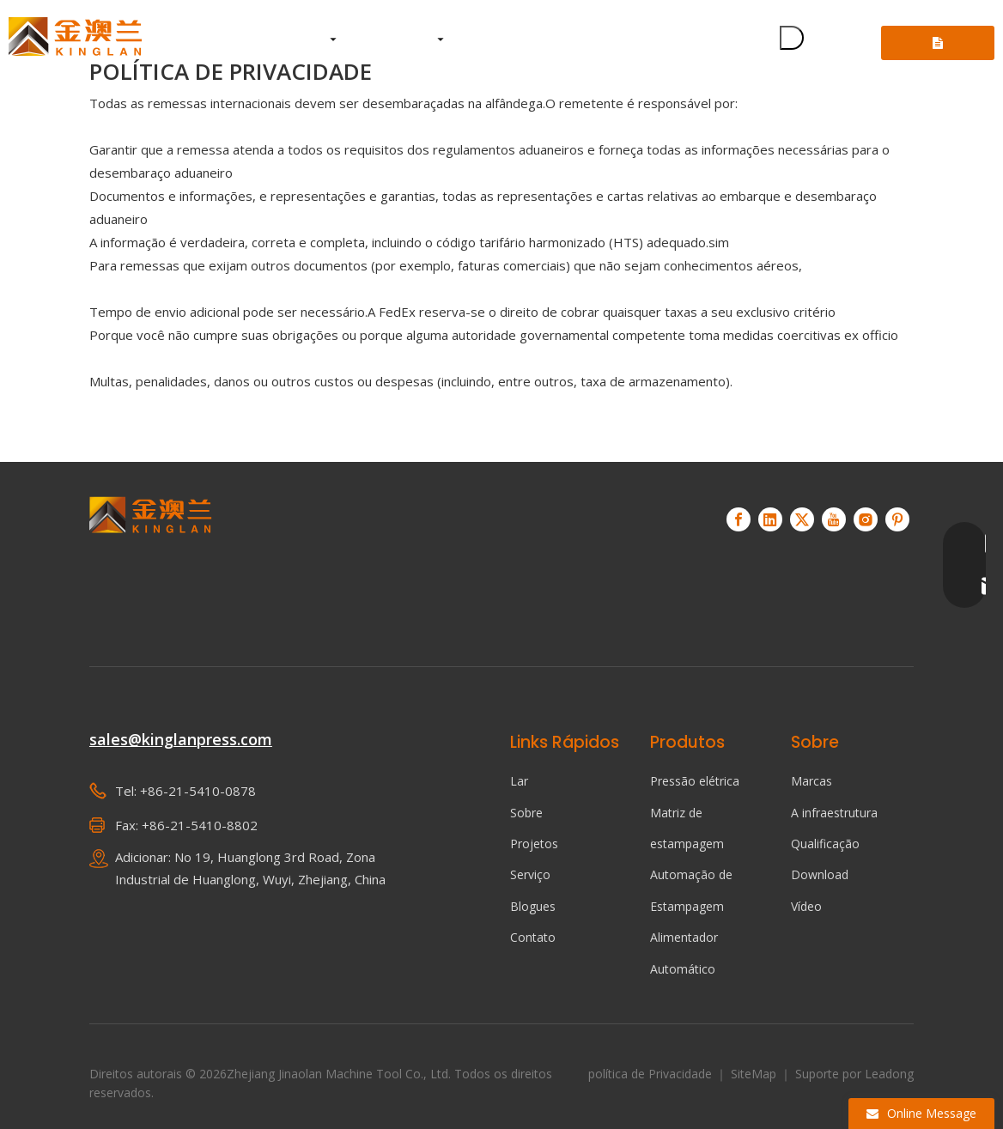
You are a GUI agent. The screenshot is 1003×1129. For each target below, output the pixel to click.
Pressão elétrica (694, 781)
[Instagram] (866, 519)
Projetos (534, 843)
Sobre (526, 812)
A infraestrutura (834, 812)
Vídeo (806, 906)
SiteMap (755, 1073)
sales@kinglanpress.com (180, 739)
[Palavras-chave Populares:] (792, 38)
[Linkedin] (770, 519)
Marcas (811, 781)
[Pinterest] (897, 519)
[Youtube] (834, 519)
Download (819, 874)
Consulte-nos (937, 48)
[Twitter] (802, 519)
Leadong (889, 1073)
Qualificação (825, 843)
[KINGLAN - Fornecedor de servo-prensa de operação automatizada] (150, 557)
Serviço (530, 874)
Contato (533, 937)
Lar (519, 781)
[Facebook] (738, 519)
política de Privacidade (651, 1073)
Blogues (533, 906)
